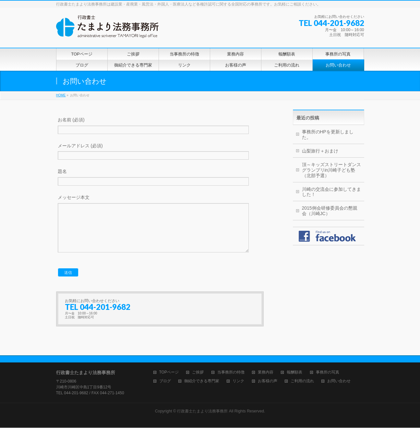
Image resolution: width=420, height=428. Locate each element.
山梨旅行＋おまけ (320, 150)
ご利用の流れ (302, 381)
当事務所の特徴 (231, 373)
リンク (238, 381)
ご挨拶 (198, 373)
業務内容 (265, 373)
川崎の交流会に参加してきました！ (331, 192)
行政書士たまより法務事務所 (202, 411)
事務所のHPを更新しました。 (328, 134)
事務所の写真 (327, 373)
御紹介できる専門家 (201, 381)
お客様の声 (267, 381)
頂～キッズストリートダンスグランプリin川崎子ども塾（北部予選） (331, 170)
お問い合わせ (339, 381)
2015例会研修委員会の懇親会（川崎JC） (329, 210)
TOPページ (169, 373)
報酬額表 (294, 373)
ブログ (165, 381)
